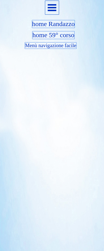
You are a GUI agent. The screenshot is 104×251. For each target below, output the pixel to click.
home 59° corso (53, 35)
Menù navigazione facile (50, 45)
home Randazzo (53, 23)
